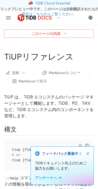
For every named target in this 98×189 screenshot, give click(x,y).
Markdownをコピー (61, 73)
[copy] (87, 146)
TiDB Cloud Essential (52, 3)
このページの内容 (49, 34)
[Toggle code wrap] (80, 146)
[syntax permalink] (21, 129)
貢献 (16, 73)
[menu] (8, 18)
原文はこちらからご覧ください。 (49, 14)
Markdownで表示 (30, 81)
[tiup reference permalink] (78, 56)
